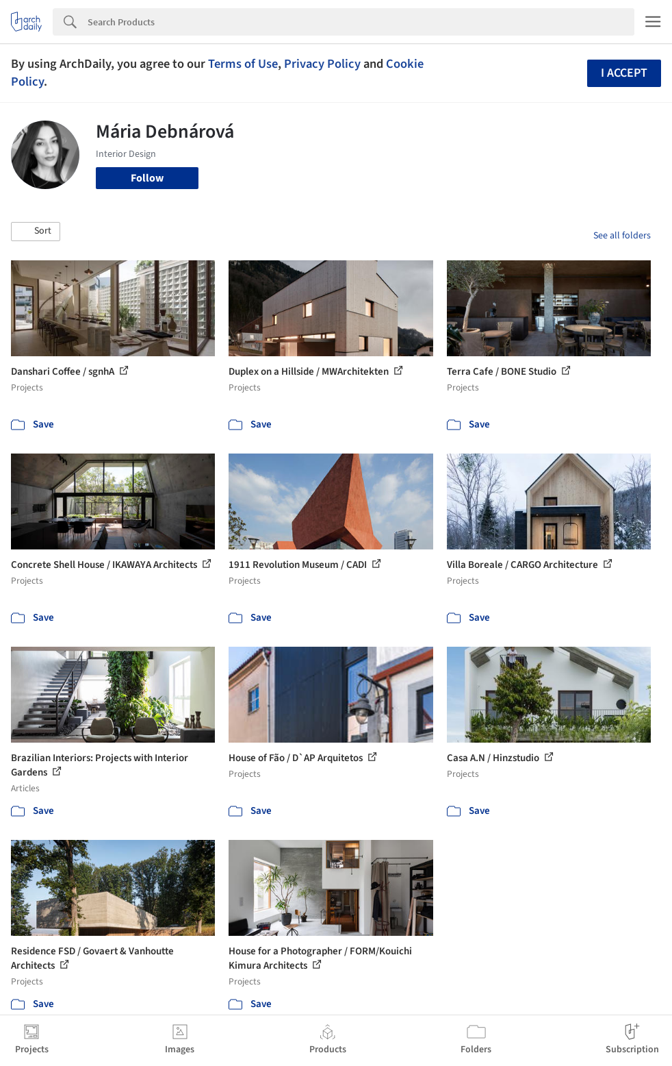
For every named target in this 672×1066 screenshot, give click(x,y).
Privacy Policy (322, 64)
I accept (624, 73)
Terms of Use (243, 64)
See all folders (622, 235)
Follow (147, 178)
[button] (35, 231)
